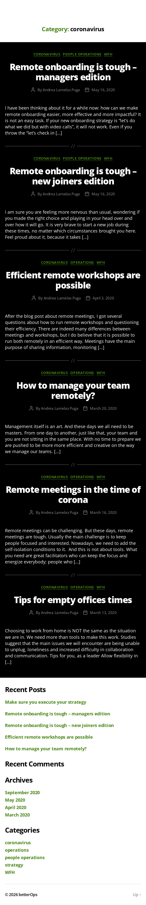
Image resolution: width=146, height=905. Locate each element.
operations (82, 262)
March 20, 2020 (103, 408)
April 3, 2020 (103, 297)
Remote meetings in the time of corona (73, 494)
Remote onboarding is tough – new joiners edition (73, 176)
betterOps (28, 894)
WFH (108, 54)
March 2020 (17, 815)
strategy (14, 865)
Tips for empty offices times (73, 600)
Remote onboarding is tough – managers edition (73, 72)
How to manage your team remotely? (73, 390)
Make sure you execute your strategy (45, 702)
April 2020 (15, 807)
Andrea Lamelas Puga (61, 89)
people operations (82, 54)
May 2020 (15, 800)
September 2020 (22, 792)
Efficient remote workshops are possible (73, 280)
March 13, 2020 (103, 612)
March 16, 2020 (103, 512)
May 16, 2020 (103, 89)
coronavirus (47, 54)
